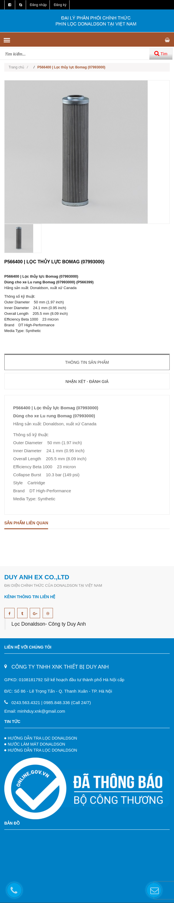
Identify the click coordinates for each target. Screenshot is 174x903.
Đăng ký (60, 5)
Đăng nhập (38, 5)
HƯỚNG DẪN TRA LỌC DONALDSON (42, 738)
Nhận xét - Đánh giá (87, 381)
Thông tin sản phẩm (87, 362)
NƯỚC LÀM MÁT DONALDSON (36, 744)
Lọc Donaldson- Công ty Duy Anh (48, 624)
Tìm (160, 53)
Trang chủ (18, 67)
